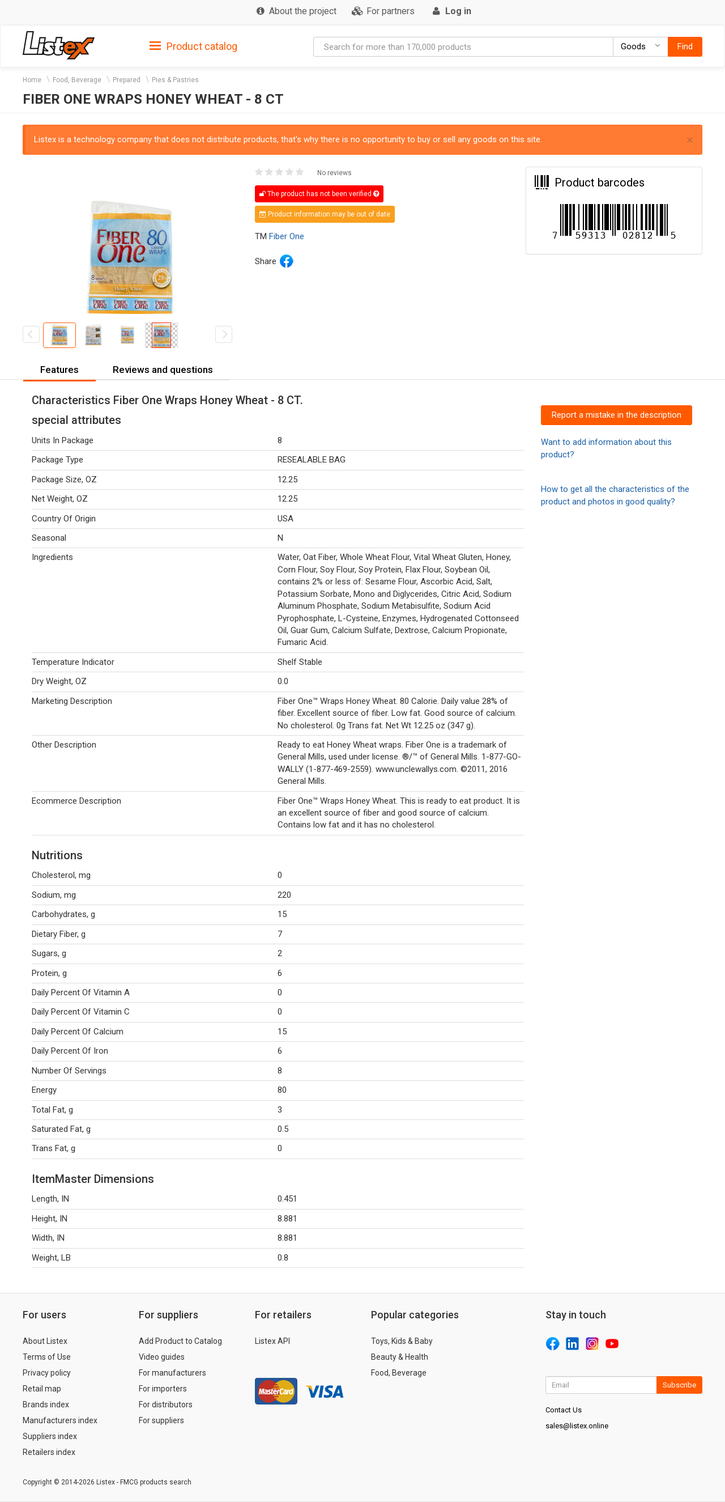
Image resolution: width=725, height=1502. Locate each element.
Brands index (46, 1404)
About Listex (45, 1341)
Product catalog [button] (193, 46)
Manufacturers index (60, 1420)
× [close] (689, 140)
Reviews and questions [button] (163, 369)
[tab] (193, 45)
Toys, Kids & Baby (402, 1341)
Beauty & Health (399, 1356)
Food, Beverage (77, 80)
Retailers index (49, 1452)
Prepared (126, 80)
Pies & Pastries (175, 80)
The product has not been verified (319, 194)
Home (32, 80)
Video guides (162, 1356)
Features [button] (59, 369)
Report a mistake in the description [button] (616, 415)
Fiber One (286, 236)
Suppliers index (50, 1436)
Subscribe (679, 1385)
